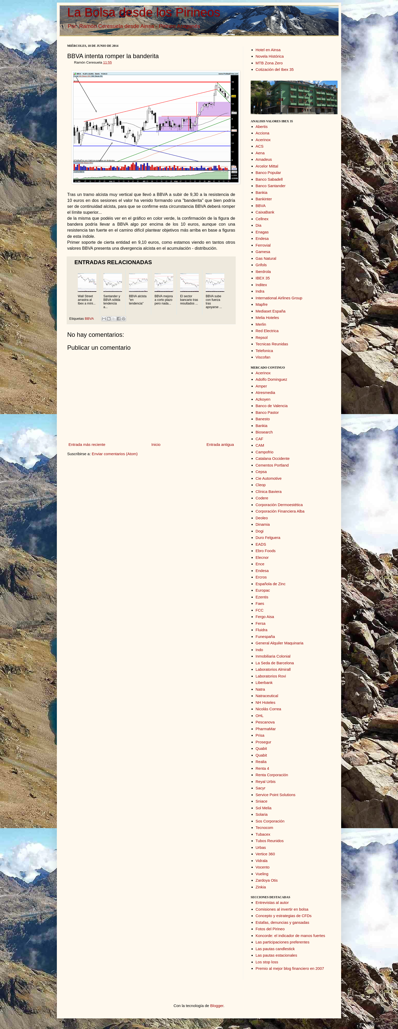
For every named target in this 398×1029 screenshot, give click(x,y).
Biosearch (264, 432)
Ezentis (262, 597)
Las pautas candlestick (275, 949)
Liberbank (264, 682)
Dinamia (263, 524)
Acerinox (263, 140)
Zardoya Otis (267, 880)
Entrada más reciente (86, 444)
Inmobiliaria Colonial (273, 656)
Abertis (262, 126)
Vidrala (261, 860)
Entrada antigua (220, 444)
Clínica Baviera (269, 491)
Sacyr (260, 788)
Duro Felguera (268, 537)
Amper (261, 386)
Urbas (261, 847)
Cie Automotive (269, 478)
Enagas (262, 232)
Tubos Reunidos (270, 841)
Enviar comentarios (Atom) (115, 454)
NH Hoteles (265, 702)
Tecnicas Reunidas (272, 344)
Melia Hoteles (267, 317)
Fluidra (261, 630)
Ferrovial (263, 245)
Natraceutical (267, 695)
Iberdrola (263, 271)
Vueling (262, 874)
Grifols (261, 265)
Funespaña (265, 636)
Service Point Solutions (275, 794)
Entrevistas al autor (272, 902)
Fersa (260, 623)
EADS (261, 544)
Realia (261, 761)
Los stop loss (267, 962)
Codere (262, 498)
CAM (260, 445)
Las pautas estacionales (276, 955)
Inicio (155, 444)
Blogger (216, 1005)
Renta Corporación (272, 775)
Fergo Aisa (265, 616)
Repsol (262, 337)
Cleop (261, 485)
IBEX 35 (263, 278)
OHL (260, 715)
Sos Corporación (270, 821)
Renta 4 (262, 768)
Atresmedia (265, 392)
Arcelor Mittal (267, 166)
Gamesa (263, 251)
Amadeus (264, 159)
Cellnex (262, 219)
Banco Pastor (267, 412)
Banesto (263, 419)
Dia (259, 225)
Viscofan (263, 357)
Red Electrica (267, 331)
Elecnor (262, 557)
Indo (259, 649)
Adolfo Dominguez (271, 379)
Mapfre (262, 304)
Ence (260, 564)
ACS (260, 146)
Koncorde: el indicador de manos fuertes (290, 935)
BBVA (89, 319)
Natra (260, 689)
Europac (263, 590)
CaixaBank (265, 212)
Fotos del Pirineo (270, 929)
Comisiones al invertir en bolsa (282, 909)
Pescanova (265, 722)
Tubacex (263, 834)
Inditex (261, 285)
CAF (259, 439)
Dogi (260, 531)
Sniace (261, 801)
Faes (260, 603)
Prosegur (263, 742)
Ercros (261, 577)
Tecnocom (264, 827)
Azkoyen (263, 399)
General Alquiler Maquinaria (279, 643)
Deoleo (262, 518)
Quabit (261, 748)
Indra (260, 291)
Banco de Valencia (272, 405)
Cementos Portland (272, 465)
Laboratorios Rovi (271, 676)
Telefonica (264, 350)
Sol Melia (264, 808)
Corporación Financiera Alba (280, 511)
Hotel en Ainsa (268, 50)
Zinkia (261, 887)
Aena (260, 153)
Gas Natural (266, 258)
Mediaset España (271, 311)
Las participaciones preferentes (282, 942)
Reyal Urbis (266, 781)
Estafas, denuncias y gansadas (282, 922)
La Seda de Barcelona (275, 663)
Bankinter (264, 199)
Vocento (263, 867)
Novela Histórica (270, 56)
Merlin (261, 324)
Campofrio (264, 452)
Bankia (261, 192)
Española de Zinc (271, 584)
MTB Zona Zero (269, 63)
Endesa (262, 238)
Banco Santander (271, 186)
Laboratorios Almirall (273, 669)
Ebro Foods (266, 550)
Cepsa (261, 471)
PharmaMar (266, 729)
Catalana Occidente (273, 458)
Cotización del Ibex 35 (275, 69)
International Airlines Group (279, 298)
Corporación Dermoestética (279, 504)
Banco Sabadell (269, 179)
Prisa (260, 735)
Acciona (262, 133)
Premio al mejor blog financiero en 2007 (290, 968)
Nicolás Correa (268, 709)
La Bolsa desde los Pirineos (143, 12)
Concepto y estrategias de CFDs (284, 915)
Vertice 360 (265, 854)
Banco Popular (268, 172)
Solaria (262, 814)
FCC (260, 610)
